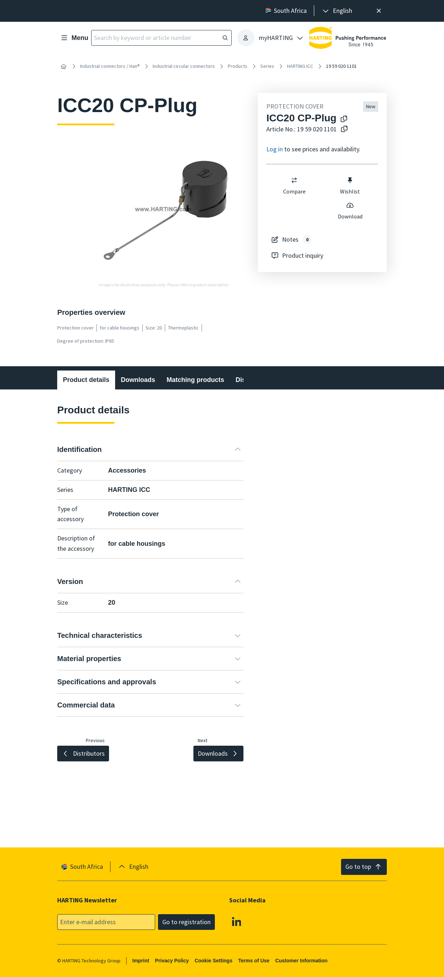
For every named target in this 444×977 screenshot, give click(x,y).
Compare (294, 185)
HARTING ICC (300, 66)
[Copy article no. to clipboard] (344, 129)
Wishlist (350, 185)
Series (267, 66)
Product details (86, 379)
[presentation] (336, 11)
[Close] (379, 11)
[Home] (63, 66)
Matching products (195, 379)
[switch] (294, 180)
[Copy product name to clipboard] (344, 119)
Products (237, 66)
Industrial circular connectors (184, 66)
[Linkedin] (236, 921)
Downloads (138, 379)
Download (350, 210)
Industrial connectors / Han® (110, 66)
